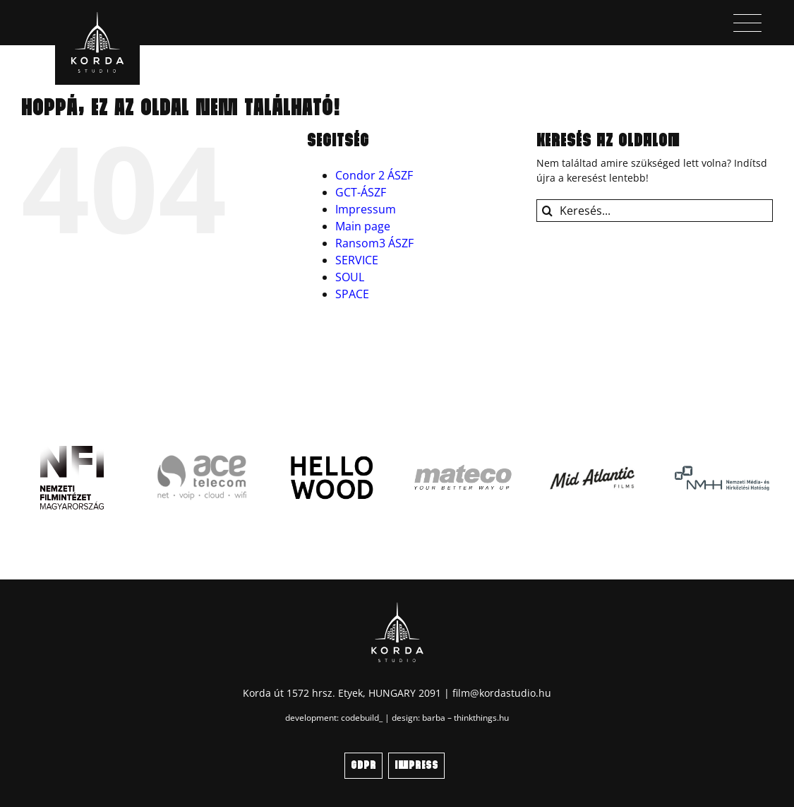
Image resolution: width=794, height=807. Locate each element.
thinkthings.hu (481, 718)
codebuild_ (362, 718)
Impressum (365, 209)
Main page (362, 226)
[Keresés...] (654, 210)
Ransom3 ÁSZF (374, 243)
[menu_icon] (747, 18)
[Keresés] (547, 210)
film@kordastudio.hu (501, 693)
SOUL (349, 277)
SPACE (352, 294)
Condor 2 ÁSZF (374, 175)
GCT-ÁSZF (360, 192)
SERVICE (356, 260)
